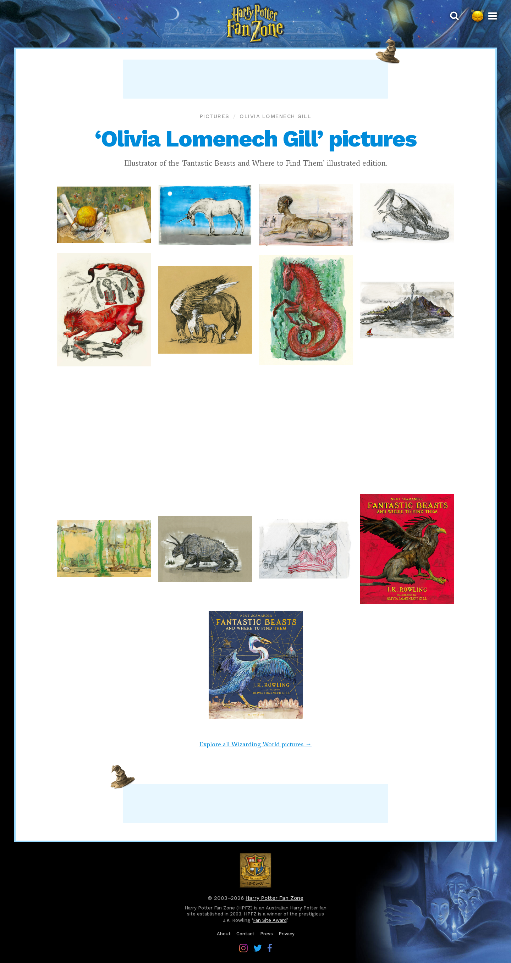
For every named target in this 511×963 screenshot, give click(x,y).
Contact (245, 933)
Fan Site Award (270, 920)
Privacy (287, 933)
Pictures (215, 116)
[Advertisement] (255, 79)
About (224, 933)
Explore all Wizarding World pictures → (255, 744)
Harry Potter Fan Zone (274, 898)
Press (266, 933)
